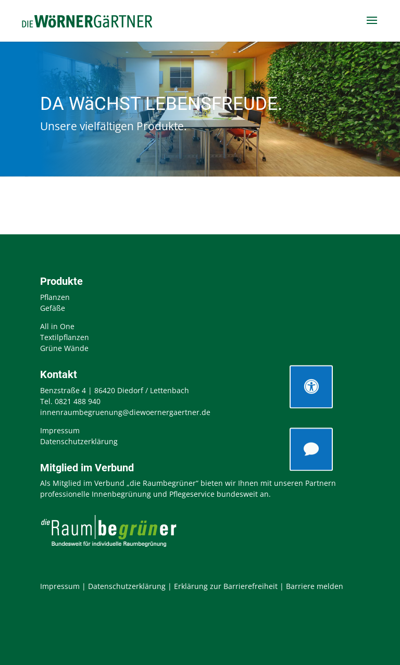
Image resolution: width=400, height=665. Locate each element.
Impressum (60, 430)
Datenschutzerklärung (79, 441)
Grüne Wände (64, 348)
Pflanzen (55, 297)
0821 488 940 (78, 401)
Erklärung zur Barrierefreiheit (226, 586)
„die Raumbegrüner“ (162, 483)
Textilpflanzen (64, 337)
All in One (57, 326)
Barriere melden (314, 586)
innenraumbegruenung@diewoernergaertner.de (125, 412)
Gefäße (52, 308)
